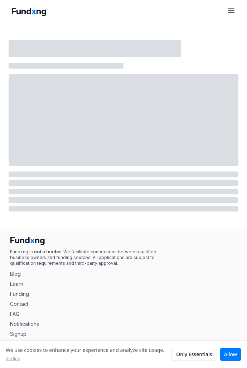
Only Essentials (194, 354)
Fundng (29, 11)
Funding (19, 294)
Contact (19, 304)
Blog (15, 274)
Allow (230, 354)
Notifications (24, 324)
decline (13, 359)
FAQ (15, 314)
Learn (16, 284)
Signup (18, 334)
